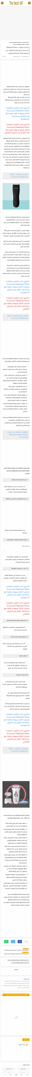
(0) (4, 56)
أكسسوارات (9, 1069)
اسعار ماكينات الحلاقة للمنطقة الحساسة (19, 42)
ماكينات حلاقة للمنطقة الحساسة (21, 44)
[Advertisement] (16, 23)
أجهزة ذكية (23, 1069)
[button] (20, 941)
